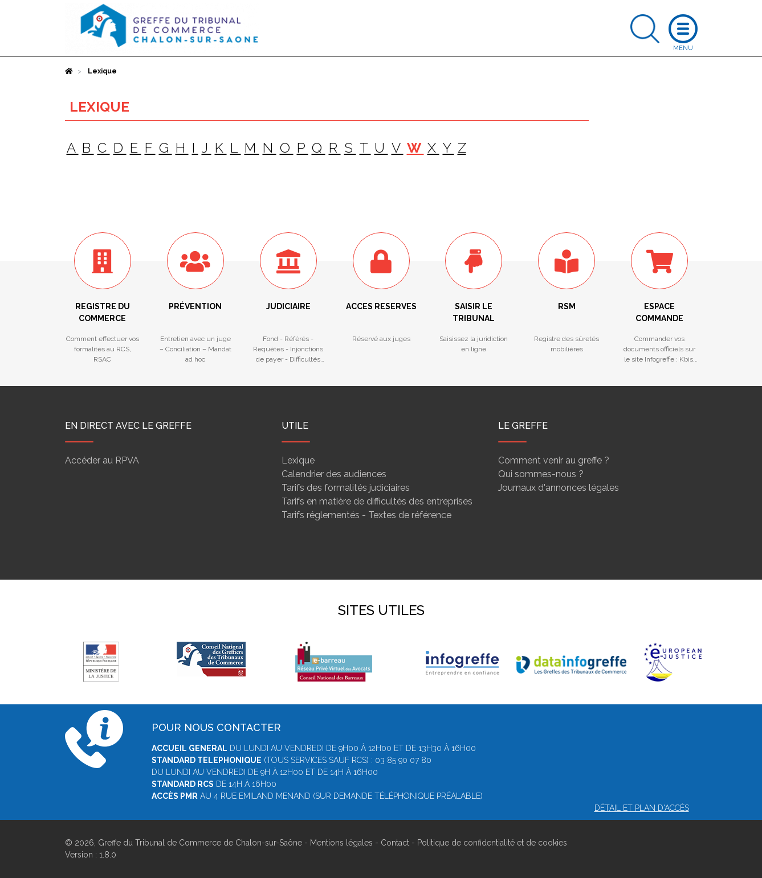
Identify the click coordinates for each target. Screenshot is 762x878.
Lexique (298, 460)
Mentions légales (341, 842)
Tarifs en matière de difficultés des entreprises (377, 501)
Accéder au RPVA (102, 460)
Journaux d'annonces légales (558, 487)
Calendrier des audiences (334, 474)
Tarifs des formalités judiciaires (346, 487)
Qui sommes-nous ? (541, 474)
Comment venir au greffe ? (553, 460)
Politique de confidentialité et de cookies (492, 842)
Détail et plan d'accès (641, 808)
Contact (395, 842)
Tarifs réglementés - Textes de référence (366, 515)
